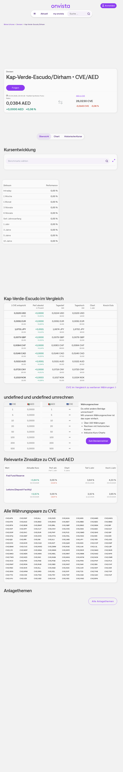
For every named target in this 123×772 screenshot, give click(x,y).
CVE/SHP (94, 568)
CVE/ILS (51, 539)
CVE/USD (37, 578)
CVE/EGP (23, 518)
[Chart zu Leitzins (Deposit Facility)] (67, 495)
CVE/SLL (37, 568)
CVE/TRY (51, 575)
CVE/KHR (23, 543)
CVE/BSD (37, 522)
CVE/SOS (65, 568)
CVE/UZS (23, 578)
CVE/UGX (80, 575)
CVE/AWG (108, 518)
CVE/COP (94, 543)
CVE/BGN (94, 525)
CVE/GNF (23, 536)
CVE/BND (80, 525)
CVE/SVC (23, 532)
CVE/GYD (37, 536)
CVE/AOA (66, 518)
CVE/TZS (79, 571)
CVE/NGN (52, 557)
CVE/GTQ (9, 536)
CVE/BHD (52, 522)
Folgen (15, 87)
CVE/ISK (37, 539)
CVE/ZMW (52, 547)
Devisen (19, 24)
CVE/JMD (66, 539)
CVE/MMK (80, 554)
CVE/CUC (23, 547)
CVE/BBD (80, 522)
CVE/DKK (80, 529)
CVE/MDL (52, 554)
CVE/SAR (79, 564)
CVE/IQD (9, 539)
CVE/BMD (108, 522)
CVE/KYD (9, 543)
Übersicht (44, 136)
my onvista (58, 13)
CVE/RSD (9, 568)
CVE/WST (66, 564)
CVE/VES (65, 578)
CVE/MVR (80, 550)
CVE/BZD (94, 522)
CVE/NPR (108, 554)
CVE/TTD (9, 575)
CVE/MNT (66, 554)
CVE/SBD (51, 564)
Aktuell (44, 13)
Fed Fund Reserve (15, 475)
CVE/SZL (51, 571)
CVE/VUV (51, 578)
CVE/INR (93, 536)
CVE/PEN (80, 561)
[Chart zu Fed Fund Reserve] (67, 481)
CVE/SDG (9, 571)
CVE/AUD (23, 522)
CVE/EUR (37, 532)
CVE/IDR (108, 536)
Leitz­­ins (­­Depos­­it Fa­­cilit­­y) (18, 489)
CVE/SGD (52, 568)
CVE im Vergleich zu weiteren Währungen (91, 387)
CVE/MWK (52, 550)
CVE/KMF (108, 543)
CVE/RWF (9, 564)
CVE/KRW (24, 571)
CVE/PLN (108, 561)
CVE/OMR (108, 557)
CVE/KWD (38, 547)
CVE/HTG (52, 536)
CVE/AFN (9, 518)
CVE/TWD (10, 557)
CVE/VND (80, 578)
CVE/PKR (23, 561)
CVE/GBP (66, 525)
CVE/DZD (52, 518)
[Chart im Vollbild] (113, 160)
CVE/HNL (66, 536)
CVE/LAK (79, 547)
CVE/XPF (23, 529)
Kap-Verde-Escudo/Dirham (34, 24)
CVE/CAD (38, 543)
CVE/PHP (94, 561)
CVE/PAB (37, 561)
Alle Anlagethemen (103, 601)
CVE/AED (94, 529)
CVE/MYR (66, 550)
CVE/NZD (23, 557)
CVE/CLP (37, 529)
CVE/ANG (66, 557)
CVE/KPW (80, 557)
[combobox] (58, 161)
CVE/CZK (23, 575)
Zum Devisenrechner (98, 441)
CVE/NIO (37, 557)
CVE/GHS (94, 532)
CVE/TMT (66, 575)
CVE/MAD (94, 550)
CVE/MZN (23, 554)
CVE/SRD (37, 571)
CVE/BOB (23, 525)
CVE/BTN (9, 525)
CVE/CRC (66, 529)
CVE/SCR (23, 568)
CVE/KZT (51, 543)
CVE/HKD (80, 536)
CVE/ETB (9, 522)
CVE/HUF (108, 575)
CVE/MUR (108, 550)
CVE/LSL (93, 547)
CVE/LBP (108, 547)
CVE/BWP (38, 525)
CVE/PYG (66, 561)
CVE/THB (94, 571)
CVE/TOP (108, 571)
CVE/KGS (66, 547)
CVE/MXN (38, 554)
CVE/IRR (23, 539)
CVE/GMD (80, 532)
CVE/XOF (9, 529)
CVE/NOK (94, 557)
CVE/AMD (94, 518)
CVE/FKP (51, 532)
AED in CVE (80, 96)
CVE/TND (37, 575)
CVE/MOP (24, 550)
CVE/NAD (94, 554)
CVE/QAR (66, 543)
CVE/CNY (52, 529)
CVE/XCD (9, 561)
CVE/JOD (108, 539)
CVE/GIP (108, 532)
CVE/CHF (108, 564)
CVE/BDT (66, 522)
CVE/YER (94, 539)
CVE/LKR (79, 568)
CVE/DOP (9, 532)
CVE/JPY (79, 539)
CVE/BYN (94, 578)
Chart (57, 136)
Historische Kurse (73, 136)
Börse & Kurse (9, 24)
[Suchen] (107, 161)
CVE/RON (23, 564)
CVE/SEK (94, 564)
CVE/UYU (9, 578)
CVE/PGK (52, 561)
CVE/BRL (51, 525)
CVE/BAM (9, 547)
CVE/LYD (9, 550)
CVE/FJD (65, 532)
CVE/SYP (65, 571)
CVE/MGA (38, 550)
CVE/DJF (108, 529)
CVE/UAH (94, 575)
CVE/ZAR (108, 568)
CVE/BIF (108, 525)
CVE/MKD (9, 554)
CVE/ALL (37, 518)
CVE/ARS (79, 518)
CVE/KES (79, 543)
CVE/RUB (37, 564)
